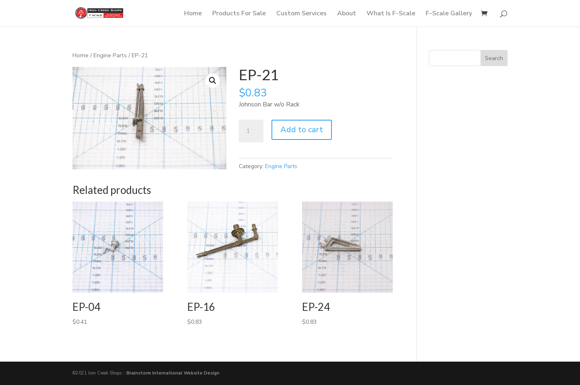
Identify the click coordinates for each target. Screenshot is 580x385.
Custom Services (301, 14)
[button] (212, 80)
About (346, 14)
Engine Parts (110, 55)
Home (193, 14)
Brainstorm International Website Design (173, 373)
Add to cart (301, 129)
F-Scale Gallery (449, 14)
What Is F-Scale (391, 14)
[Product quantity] (251, 131)
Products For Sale (239, 14)
